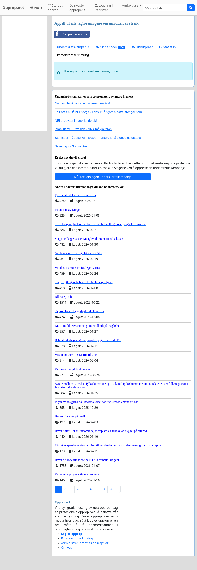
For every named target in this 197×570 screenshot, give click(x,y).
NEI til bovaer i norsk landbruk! (76, 120)
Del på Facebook (70, 34)
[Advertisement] (24, 73)
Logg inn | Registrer (104, 7)
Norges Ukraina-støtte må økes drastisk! (82, 103)
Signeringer (110, 47)
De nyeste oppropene (77, 7)
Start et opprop (55, 7)
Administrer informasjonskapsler (84, 543)
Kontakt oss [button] (130, 5)
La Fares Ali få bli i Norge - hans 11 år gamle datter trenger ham (98, 112)
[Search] (165, 7)
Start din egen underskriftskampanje (103, 177)
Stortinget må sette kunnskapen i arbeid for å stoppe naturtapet (98, 137)
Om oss (66, 547)
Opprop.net (13, 7)
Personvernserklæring (73, 55)
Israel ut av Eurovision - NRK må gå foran (83, 129)
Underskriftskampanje (73, 47)
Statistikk (167, 47)
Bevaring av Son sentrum (72, 146)
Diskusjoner (142, 47)
